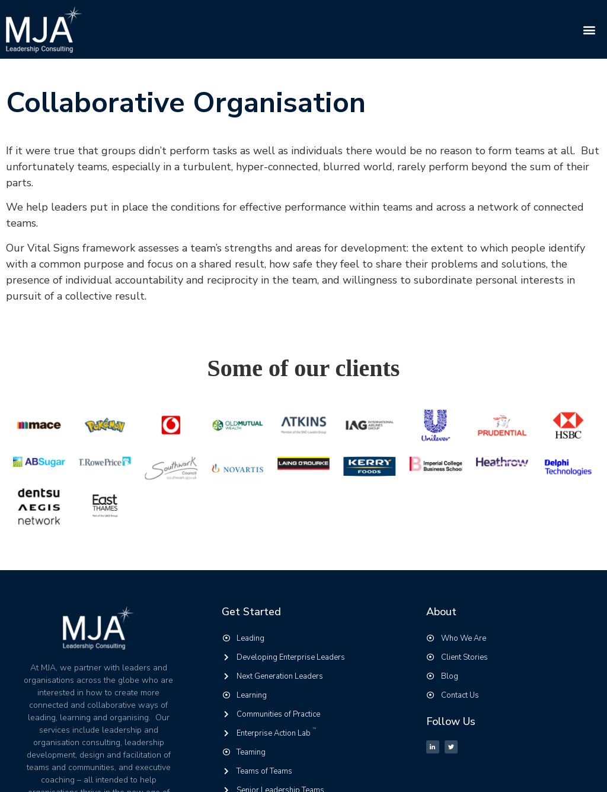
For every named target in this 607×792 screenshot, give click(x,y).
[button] (589, 29)
